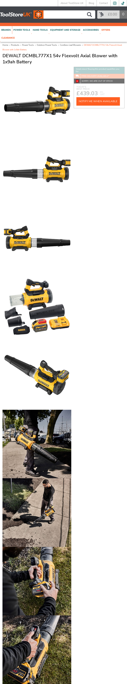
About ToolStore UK (72, 3)
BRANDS (6, 30)
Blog (91, 3)
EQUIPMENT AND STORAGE (65, 30)
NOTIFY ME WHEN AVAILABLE (98, 101)
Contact (103, 3)
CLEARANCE (8, 37)
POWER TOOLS (21, 30)
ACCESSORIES (91, 30)
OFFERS (105, 30)
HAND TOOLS (40, 30)
